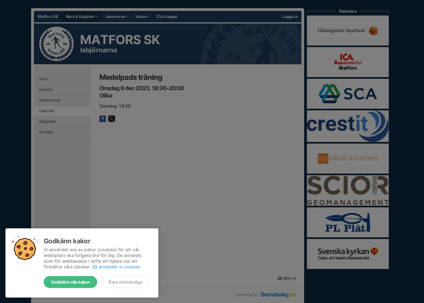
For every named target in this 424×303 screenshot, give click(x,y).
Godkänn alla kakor (70, 282)
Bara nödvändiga (125, 282)
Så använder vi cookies (116, 266)
